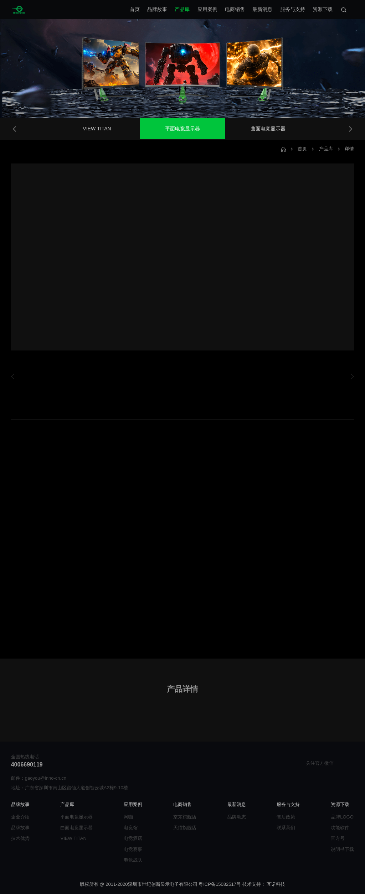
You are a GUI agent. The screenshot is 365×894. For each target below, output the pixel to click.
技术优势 (20, 838)
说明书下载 (342, 849)
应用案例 (207, 9)
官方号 (338, 838)
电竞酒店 (133, 838)
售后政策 (286, 817)
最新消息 (262, 9)
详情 (349, 148)
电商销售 (235, 9)
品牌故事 (157, 9)
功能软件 (340, 827)
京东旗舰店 (184, 817)
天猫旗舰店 (184, 827)
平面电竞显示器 (182, 128)
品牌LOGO (342, 817)
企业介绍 (20, 817)
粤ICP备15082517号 (220, 884)
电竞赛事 (133, 849)
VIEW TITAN (97, 128)
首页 (135, 9)
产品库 (182, 9)
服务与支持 (292, 9)
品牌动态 (236, 817)
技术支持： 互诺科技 (264, 884)
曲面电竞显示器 (268, 128)
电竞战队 (133, 860)
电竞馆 (131, 827)
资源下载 (323, 9)
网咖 (128, 817)
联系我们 (286, 827)
